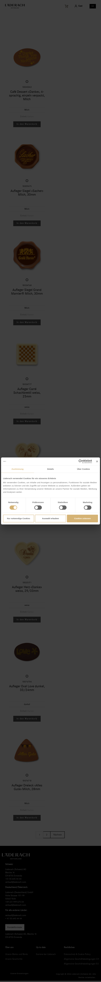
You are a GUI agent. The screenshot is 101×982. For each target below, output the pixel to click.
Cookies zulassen (82, 518)
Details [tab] (50, 469)
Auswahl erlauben (50, 518)
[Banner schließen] (97, 461)
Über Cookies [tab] (83, 469)
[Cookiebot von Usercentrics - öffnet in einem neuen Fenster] (80, 461)
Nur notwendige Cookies (18, 518)
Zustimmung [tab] (18, 469)
